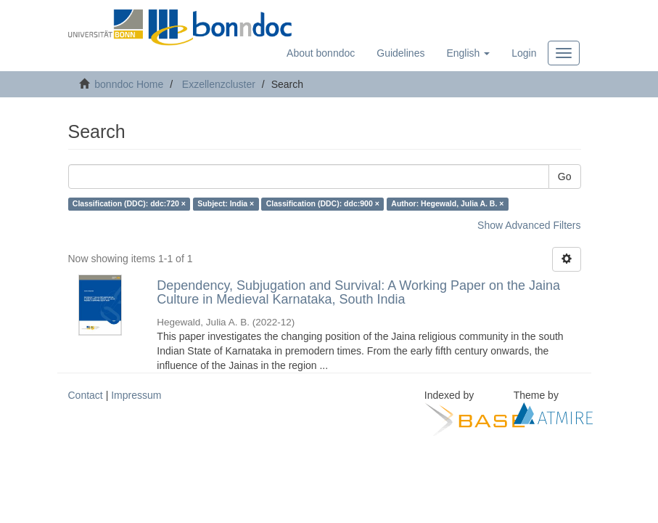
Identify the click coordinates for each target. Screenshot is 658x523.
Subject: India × (225, 204)
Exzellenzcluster (218, 84)
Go (565, 176)
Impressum (136, 395)
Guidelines (400, 53)
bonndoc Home (128, 84)
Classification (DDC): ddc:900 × (322, 204)
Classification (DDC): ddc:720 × (129, 204)
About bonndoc (321, 53)
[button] (468, 53)
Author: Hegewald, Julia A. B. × (447, 204)
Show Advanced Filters (528, 225)
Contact (85, 395)
